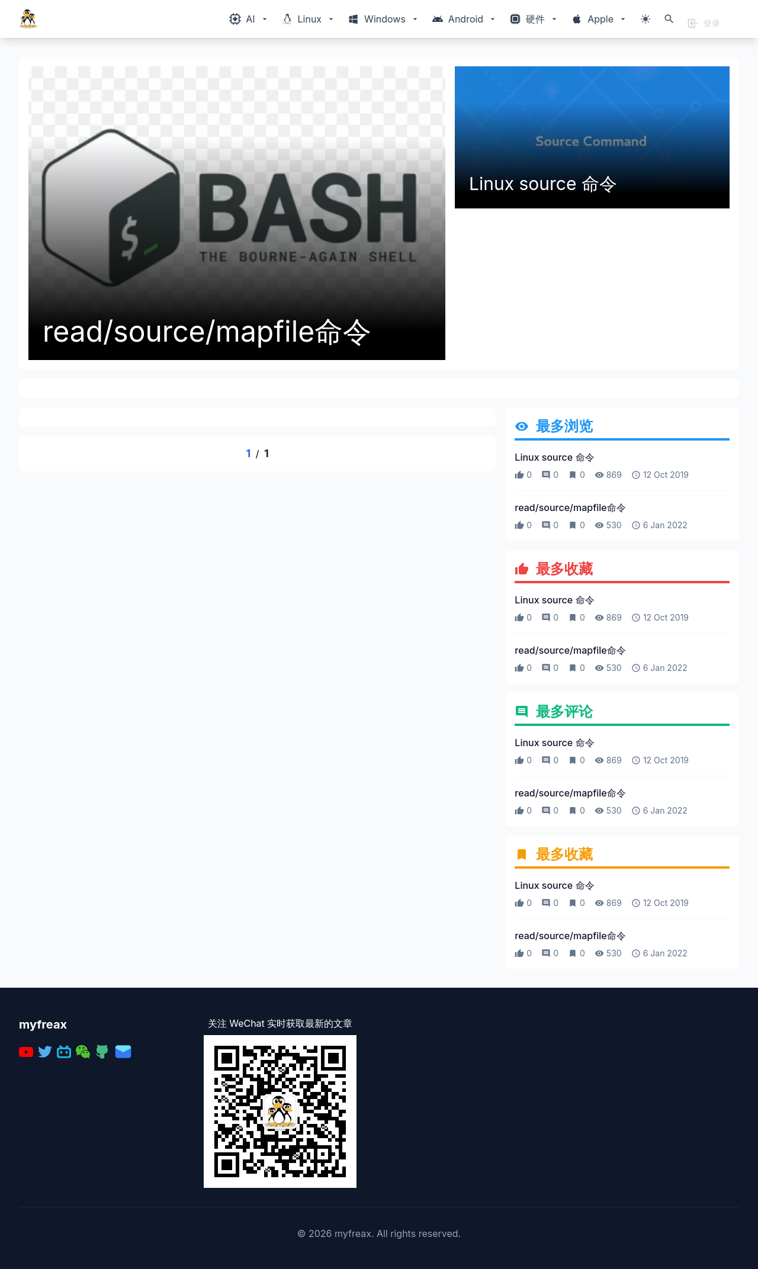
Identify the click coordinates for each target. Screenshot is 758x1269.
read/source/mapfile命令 (207, 331)
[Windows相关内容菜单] (249, 19)
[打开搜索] (669, 19)
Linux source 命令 (543, 183)
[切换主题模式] (645, 19)
